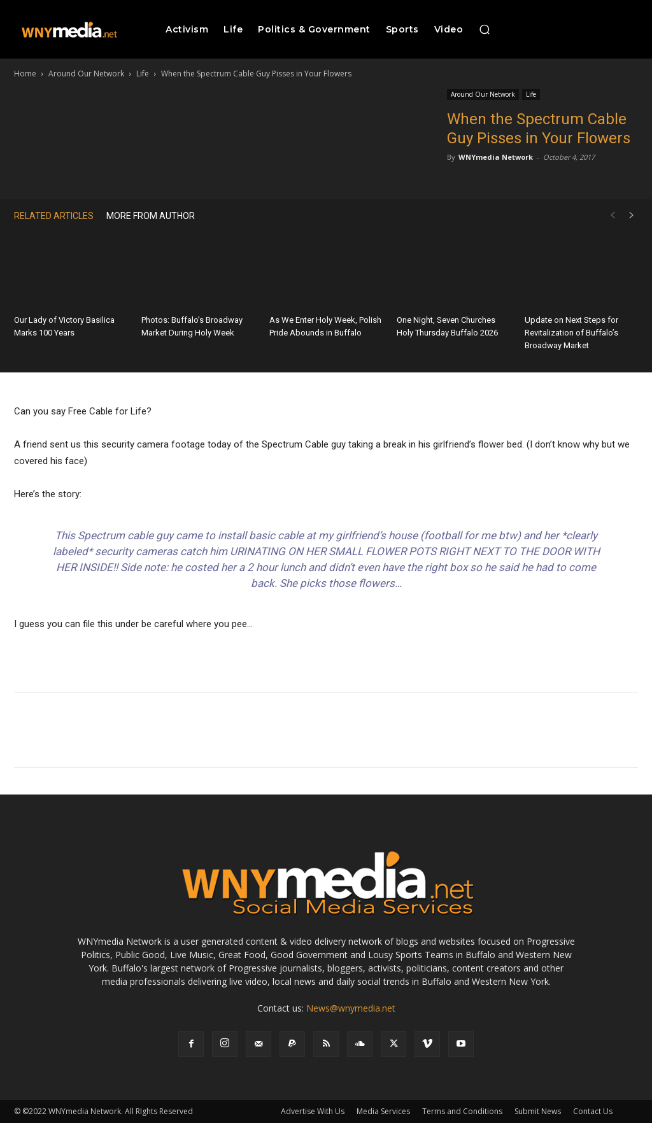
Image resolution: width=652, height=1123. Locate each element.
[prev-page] (612, 215)
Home (25, 73)
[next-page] (631, 215)
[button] (484, 29)
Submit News (537, 1111)
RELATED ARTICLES (54, 216)
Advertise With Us (312, 1111)
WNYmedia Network (495, 157)
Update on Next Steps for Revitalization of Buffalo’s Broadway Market (571, 332)
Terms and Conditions (462, 1111)
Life (142, 73)
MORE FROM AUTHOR (150, 216)
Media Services (383, 1111)
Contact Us (593, 1111)
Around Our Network (86, 73)
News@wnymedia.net (350, 1008)
